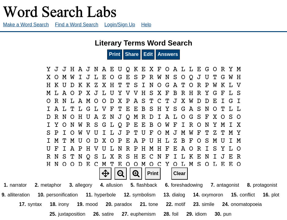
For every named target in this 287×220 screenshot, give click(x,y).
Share (132, 54)
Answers (168, 54)
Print (114, 54)
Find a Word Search (76, 24)
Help (146, 24)
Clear (179, 173)
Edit (148, 54)
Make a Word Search (26, 24)
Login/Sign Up (119, 24)
